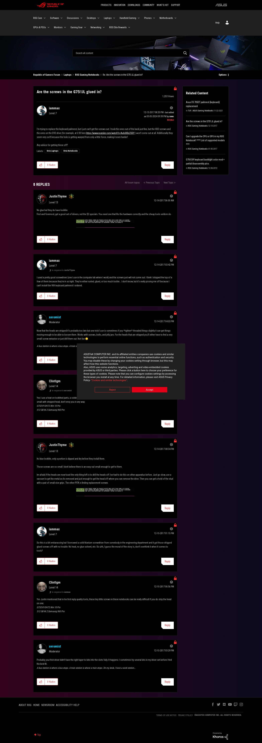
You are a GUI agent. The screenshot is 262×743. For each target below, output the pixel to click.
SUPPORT (175, 5)
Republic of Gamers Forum (46, 74)
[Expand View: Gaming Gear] (85, 27)
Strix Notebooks (70, 151)
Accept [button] (149, 390)
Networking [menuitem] (96, 27)
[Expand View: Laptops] (114, 18)
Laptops (68, 74)
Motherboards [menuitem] (166, 18)
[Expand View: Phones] (154, 18)
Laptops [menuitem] (108, 18)
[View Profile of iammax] (54, 108)
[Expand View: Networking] (103, 27)
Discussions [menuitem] (73, 18)
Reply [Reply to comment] (167, 239)
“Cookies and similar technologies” (109, 380)
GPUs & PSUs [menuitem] (39, 27)
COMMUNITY (148, 5)
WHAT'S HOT (163, 5)
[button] (41, 165)
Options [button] (223, 74)
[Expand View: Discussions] (81, 18)
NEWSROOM (47, 705)
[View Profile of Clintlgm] (54, 381)
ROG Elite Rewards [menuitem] (118, 27)
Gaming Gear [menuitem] (77, 27)
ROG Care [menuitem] (37, 18)
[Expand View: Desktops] (98, 18)
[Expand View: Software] (61, 18)
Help (217, 22)
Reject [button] (112, 390)
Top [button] (39, 734)
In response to (63, 270)
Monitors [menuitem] (58, 27)
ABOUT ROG (25, 705)
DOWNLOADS (134, 5)
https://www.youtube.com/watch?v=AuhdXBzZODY (110, 133)
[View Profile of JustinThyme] (58, 196)
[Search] (131, 53)
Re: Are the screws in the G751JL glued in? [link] (123, 74)
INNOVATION (119, 5)
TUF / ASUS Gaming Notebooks (200, 111)
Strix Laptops (52, 151)
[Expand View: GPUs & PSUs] (48, 27)
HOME (36, 705)
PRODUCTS (106, 5)
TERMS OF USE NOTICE (166, 715)
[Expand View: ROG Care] (44, 18)
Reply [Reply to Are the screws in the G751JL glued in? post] (167, 165)
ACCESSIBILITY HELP (67, 705)
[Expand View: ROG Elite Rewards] (129, 27)
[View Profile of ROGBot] (170, 120)
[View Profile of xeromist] (55, 317)
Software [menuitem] (54, 18)
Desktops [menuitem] (91, 18)
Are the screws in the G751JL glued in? (204, 121)
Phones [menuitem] (148, 18)
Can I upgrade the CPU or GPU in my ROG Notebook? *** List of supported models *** (205, 140)
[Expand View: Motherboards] (175, 18)
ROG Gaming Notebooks (87, 74)
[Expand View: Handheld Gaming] (138, 18)
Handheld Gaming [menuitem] (128, 18)
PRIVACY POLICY (185, 715)
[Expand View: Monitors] (65, 27)
